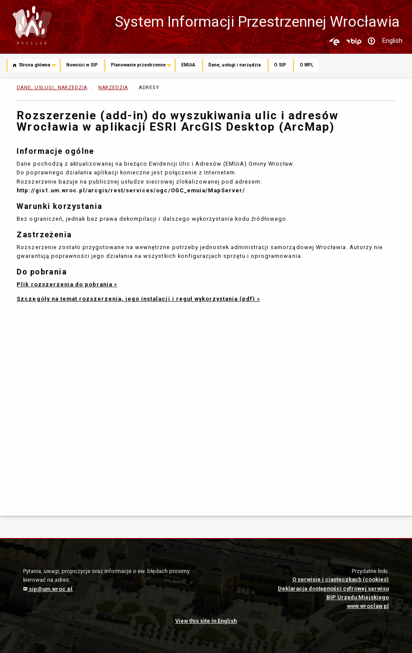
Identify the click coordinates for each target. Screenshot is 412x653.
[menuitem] (33, 66)
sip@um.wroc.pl (48, 589)
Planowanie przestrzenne (138, 65)
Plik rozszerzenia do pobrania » (67, 284)
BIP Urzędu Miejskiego (357, 597)
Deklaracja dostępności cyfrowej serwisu (333, 588)
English (392, 41)
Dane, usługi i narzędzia (234, 65)
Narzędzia (113, 87)
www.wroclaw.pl (368, 606)
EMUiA (188, 65)
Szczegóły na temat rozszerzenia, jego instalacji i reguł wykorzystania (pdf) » (138, 298)
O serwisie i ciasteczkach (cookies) (340, 579)
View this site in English (206, 621)
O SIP (280, 65)
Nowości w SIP (82, 65)
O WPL (307, 65)
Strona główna (31, 65)
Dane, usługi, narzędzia (52, 87)
